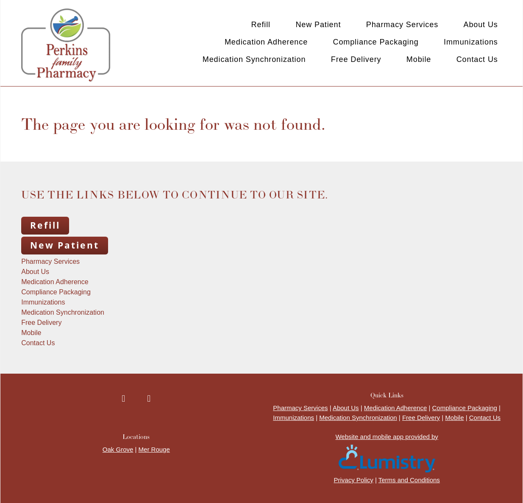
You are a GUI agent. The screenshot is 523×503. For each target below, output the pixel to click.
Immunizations (471, 42)
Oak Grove (118, 449)
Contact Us (477, 59)
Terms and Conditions (409, 479)
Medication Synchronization (254, 59)
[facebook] (123, 399)
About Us (480, 24)
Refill (260, 24)
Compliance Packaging (375, 42)
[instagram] (148, 399)
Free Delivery (356, 59)
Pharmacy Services (402, 24)
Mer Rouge (154, 449)
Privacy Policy (353, 479)
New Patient (318, 24)
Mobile (418, 59)
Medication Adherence (266, 42)
